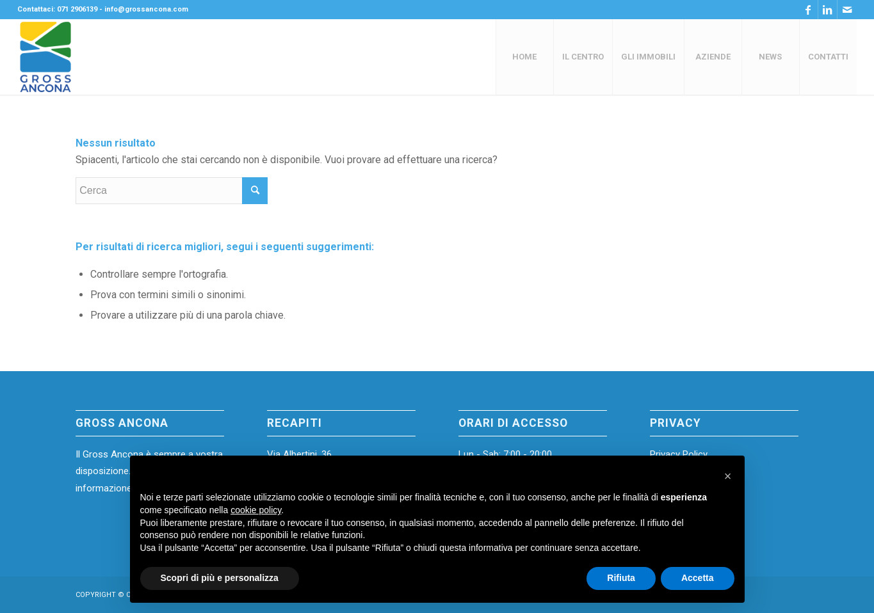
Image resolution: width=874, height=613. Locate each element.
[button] (728, 476)
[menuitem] (524, 57)
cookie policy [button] (256, 510)
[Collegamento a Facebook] (808, 9)
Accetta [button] (697, 578)
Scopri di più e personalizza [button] (220, 578)
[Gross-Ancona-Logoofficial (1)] (45, 57)
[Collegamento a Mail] (847, 9)
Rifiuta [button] (621, 578)
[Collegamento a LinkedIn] (827, 9)
